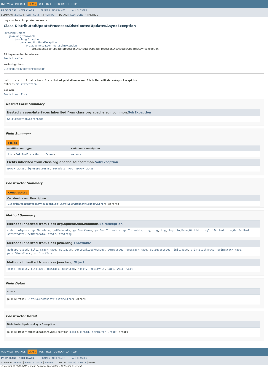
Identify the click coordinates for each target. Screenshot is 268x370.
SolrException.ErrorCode (25, 118)
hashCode (68, 268)
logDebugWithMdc (188, 230)
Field (28, 15)
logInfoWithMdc (214, 230)
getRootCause (82, 230)
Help (74, 4)
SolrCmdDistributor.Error (34, 154)
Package (20, 4)
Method (50, 15)
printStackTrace (202, 249)
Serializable (13, 58)
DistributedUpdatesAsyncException (33, 203)
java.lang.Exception (27, 39)
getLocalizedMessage (89, 249)
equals (23, 268)
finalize (37, 268)
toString (65, 234)
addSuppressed (17, 249)
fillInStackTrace (43, 249)
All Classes (79, 10)
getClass (53, 268)
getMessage (115, 249)
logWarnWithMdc (240, 230)
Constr (37, 15)
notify (82, 268)
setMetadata (16, 234)
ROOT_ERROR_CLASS (81, 168)
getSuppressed (160, 249)
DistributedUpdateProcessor (24, 68)
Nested (17, 15)
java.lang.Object (14, 32)
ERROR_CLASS (16, 168)
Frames (45, 10)
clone (11, 268)
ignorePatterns (39, 168)
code (10, 230)
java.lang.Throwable (22, 36)
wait (111, 268)
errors (76, 154)
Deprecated (61, 4)
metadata (59, 168)
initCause (181, 249)
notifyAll (97, 268)
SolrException (26, 84)
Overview (7, 4)
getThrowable (132, 230)
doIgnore (23, 230)
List (11, 154)
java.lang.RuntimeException (38, 42)
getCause (65, 249)
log (147, 230)
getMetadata (41, 230)
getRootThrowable (107, 230)
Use (41, 4)
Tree (49, 4)
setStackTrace (44, 253)
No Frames (58, 10)
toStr (52, 234)
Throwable (82, 243)
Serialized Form (15, 94)
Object (79, 262)
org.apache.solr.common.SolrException (51, 45)
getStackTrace (137, 249)
